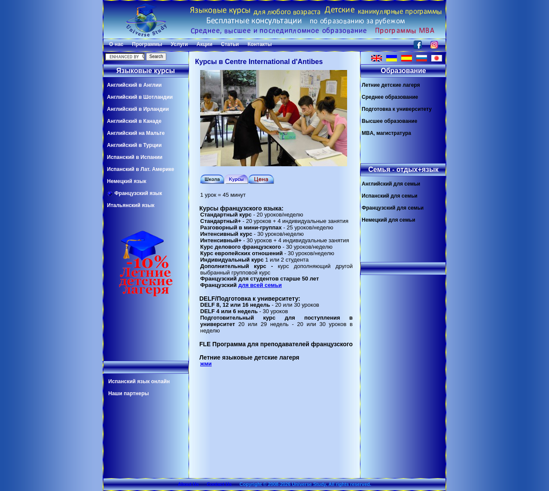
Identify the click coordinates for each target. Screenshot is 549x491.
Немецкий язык (126, 181)
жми (206, 363)
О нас (116, 44)
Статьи (230, 44)
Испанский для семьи (390, 196)
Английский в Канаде (134, 121)
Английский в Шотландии (140, 97)
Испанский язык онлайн (139, 381)
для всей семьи (260, 285)
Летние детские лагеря (391, 85)
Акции (204, 44)
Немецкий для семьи (388, 220)
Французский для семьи (393, 208)
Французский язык (134, 193)
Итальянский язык (130, 205)
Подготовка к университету (397, 109)
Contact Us (219, 484)
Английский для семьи (391, 184)
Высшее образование (389, 121)
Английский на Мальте (136, 133)
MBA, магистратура (386, 133)
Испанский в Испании (134, 157)
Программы (147, 44)
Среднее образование (390, 97)
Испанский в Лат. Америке (140, 169)
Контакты (259, 44)
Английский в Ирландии (138, 109)
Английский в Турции (134, 145)
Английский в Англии (134, 85)
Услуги (179, 44)
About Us (188, 484)
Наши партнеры (128, 393)
